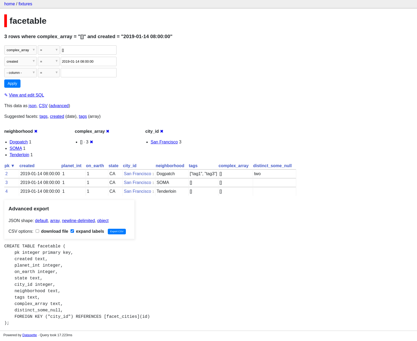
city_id (130, 165)
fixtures (25, 4)
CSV (43, 105)
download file (52, 231)
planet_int (71, 165)
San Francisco (164, 142)
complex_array (233, 165)
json (32, 105)
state (113, 165)
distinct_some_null (272, 165)
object (103, 220)
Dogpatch (19, 142)
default (41, 220)
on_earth (95, 165)
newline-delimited (78, 220)
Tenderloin (19, 155)
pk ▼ (10, 165)
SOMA (16, 148)
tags (44, 116)
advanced (59, 105)
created (57, 116)
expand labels (87, 231)
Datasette (29, 335)
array (55, 220)
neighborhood (170, 165)
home (9, 4)
